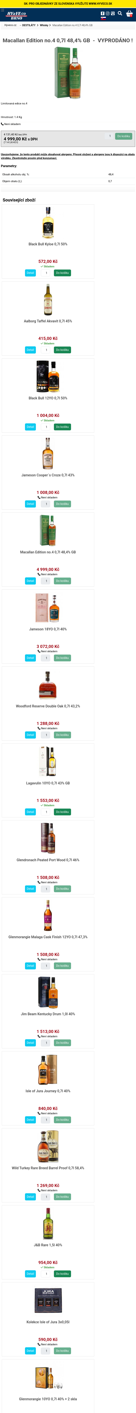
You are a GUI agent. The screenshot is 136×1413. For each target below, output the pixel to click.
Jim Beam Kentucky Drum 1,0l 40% (34, 628)
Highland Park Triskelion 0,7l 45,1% (99, 858)
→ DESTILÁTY (27, 25)
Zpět (68, 1386)
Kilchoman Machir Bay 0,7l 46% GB (34, 858)
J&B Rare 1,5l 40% (100, 705)
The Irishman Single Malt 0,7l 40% (33, 1089)
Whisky (44, 25)
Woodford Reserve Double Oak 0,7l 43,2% (34, 476)
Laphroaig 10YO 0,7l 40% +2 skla (34, 1165)
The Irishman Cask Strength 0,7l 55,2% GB (34, 1014)
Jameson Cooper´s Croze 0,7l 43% (99, 321)
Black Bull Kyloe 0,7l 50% (33, 244)
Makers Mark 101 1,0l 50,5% (100, 1165)
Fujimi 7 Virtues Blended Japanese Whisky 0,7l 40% (100, 1244)
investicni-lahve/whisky (20, 1376)
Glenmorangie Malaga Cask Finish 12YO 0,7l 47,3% (99, 553)
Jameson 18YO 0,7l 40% (100, 398)
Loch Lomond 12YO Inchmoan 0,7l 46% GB (34, 937)
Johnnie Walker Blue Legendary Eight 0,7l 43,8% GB (100, 1091)
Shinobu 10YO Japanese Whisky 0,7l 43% (100, 1321)
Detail (16, 272)
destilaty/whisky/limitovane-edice (26, 1372)
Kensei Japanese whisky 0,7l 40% (34, 1319)
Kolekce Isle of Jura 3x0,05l (33, 781)
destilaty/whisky (15, 1368)
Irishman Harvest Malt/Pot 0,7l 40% (99, 1012)
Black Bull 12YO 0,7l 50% (33, 321)
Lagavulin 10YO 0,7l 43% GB (100, 474)
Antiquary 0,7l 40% (99, 935)
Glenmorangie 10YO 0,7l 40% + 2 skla (100, 781)
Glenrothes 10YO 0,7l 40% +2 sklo (34, 1242)
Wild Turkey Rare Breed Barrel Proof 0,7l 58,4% (34, 707)
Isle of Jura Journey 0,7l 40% (99, 628)
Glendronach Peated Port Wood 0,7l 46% (34, 553)
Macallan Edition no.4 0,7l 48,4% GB (34, 398)
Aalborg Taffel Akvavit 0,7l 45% (100, 244)
